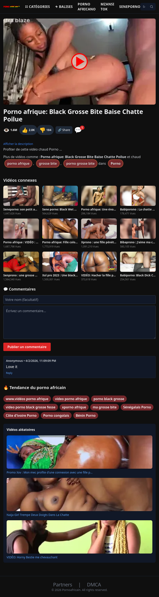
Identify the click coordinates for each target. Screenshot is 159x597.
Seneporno (129, 6)
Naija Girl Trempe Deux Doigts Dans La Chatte (38, 515)
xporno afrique (74, 407)
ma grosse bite (105, 407)
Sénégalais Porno (137, 407)
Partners (63, 584)
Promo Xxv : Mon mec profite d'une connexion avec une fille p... (50, 472)
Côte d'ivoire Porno (21, 415)
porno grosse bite (80, 163)
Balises (64, 6)
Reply (9, 373)
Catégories (37, 6)
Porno (116, 163)
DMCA (94, 584)
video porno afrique (71, 399)
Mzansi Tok (107, 6)
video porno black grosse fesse (30, 407)
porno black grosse (109, 399)
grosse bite (48, 163)
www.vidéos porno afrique (27, 399)
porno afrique (18, 163)
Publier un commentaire (27, 347)
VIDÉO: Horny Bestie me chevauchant (32, 557)
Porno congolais (56, 415)
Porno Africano (87, 6)
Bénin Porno (86, 415)
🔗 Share (64, 130)
